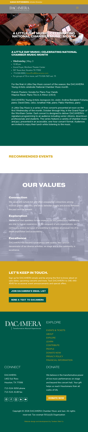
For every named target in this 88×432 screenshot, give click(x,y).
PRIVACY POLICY (54, 356)
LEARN (49, 341)
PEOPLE (50, 349)
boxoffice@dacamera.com (37, 73)
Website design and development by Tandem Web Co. (44, 421)
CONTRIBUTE (52, 345)
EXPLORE (51, 337)
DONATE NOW (53, 352)
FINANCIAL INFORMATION (59, 360)
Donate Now (56, 398)
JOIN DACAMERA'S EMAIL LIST (28, 291)
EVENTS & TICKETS (55, 330)
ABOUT (49, 334)
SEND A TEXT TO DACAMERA (27, 299)
